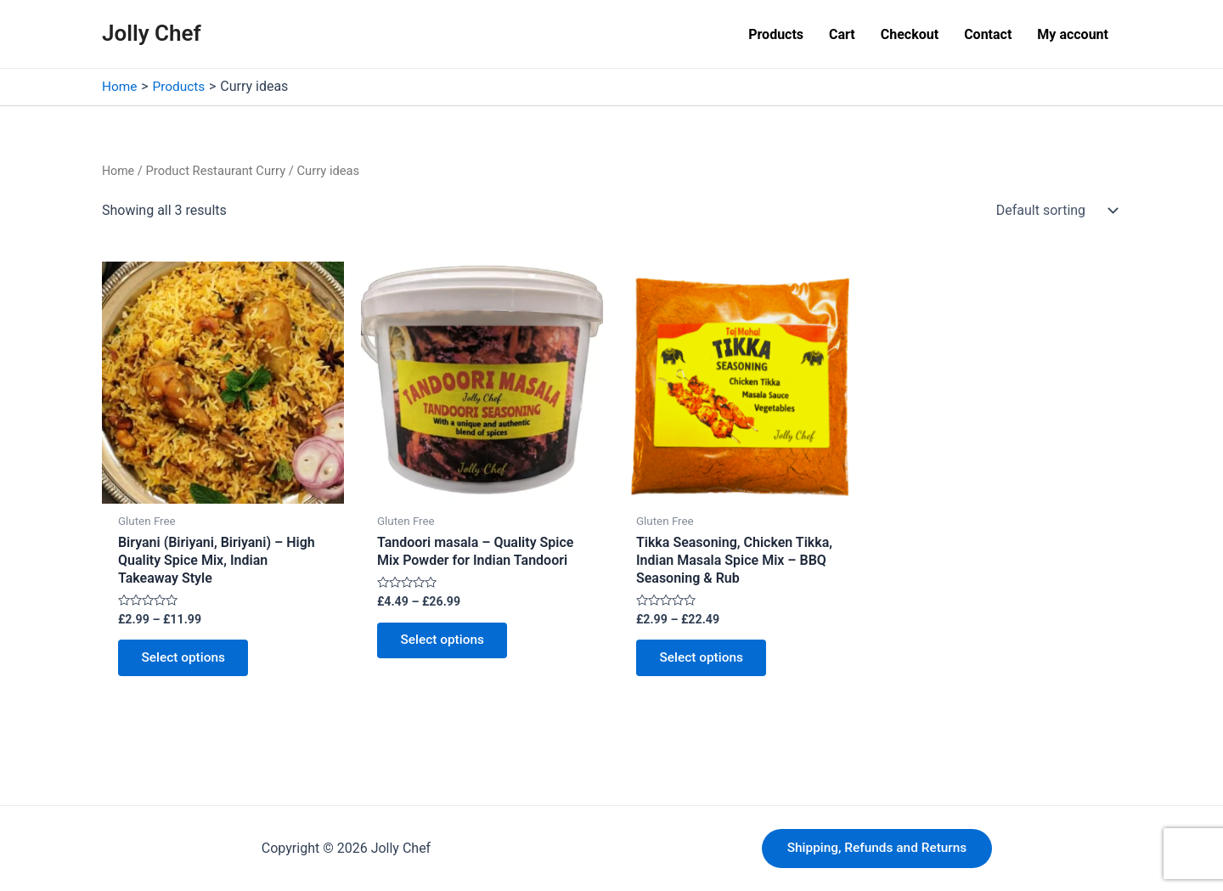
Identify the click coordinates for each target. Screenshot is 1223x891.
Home (119, 170)
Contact (988, 34)
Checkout (909, 34)
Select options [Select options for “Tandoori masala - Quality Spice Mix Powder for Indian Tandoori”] (446, 642)
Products (775, 34)
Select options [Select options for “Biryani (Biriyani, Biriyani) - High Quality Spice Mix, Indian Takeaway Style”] (187, 660)
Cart (842, 34)
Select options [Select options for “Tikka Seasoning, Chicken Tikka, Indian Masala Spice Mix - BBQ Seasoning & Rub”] (705, 660)
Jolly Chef (151, 33)
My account (1072, 34)
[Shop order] (1053, 210)
